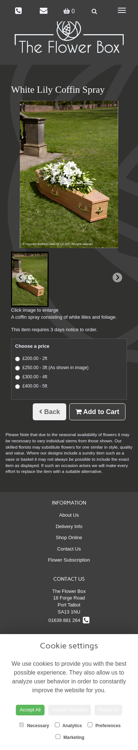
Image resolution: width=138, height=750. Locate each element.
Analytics (68, 725)
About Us (69, 515)
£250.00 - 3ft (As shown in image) (51, 368)
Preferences (104, 725)
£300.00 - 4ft (31, 377)
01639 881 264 (69, 620)
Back (49, 411)
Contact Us (69, 549)
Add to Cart (97, 411)
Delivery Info (69, 526)
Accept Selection (70, 709)
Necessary (34, 725)
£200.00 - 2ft (31, 358)
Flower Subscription (69, 560)
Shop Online (69, 537)
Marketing (70, 737)
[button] (30, 279)
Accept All (30, 709)
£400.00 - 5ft (31, 386)
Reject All (108, 709)
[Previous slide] (20, 277)
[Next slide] (117, 277)
